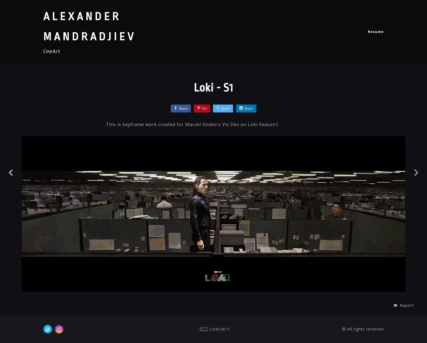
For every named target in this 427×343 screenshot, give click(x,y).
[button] (403, 305)
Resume (376, 31)
